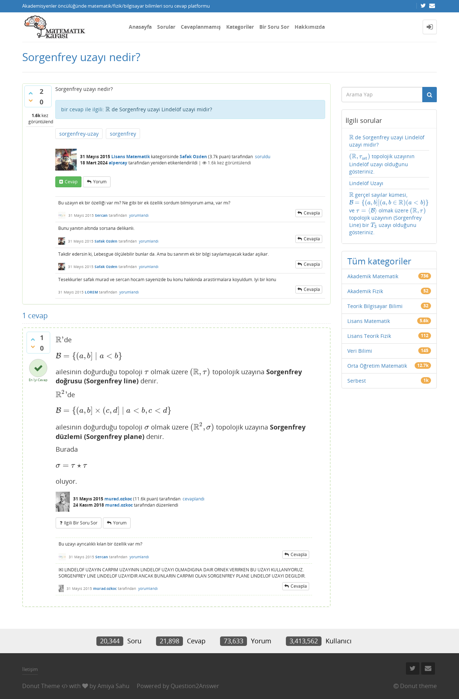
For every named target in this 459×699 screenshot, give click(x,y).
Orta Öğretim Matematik (377, 365)
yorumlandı (139, 215)
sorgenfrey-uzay (79, 133)
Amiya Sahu (113, 686)
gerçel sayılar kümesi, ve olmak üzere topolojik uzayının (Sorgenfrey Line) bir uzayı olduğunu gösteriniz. (389, 213)
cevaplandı (193, 499)
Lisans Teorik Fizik (369, 335)
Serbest (356, 380)
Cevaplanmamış (201, 26)
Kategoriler (240, 26)
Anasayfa (140, 26)
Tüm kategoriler (379, 261)
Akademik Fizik (365, 291)
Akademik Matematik (372, 276)
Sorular (166, 26)
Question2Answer (195, 686)
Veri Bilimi (359, 350)
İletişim (30, 669)
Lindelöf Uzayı (366, 183)
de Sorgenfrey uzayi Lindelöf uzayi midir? (158, 109)
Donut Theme (41, 686)
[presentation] (107, 109)
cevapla (312, 213)
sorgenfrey (123, 133)
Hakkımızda (310, 26)
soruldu (262, 156)
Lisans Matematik (130, 156)
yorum (100, 182)
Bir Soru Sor (274, 26)
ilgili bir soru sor (80, 523)
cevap (71, 182)
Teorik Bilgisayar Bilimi (375, 306)
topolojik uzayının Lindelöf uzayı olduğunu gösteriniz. (382, 164)
